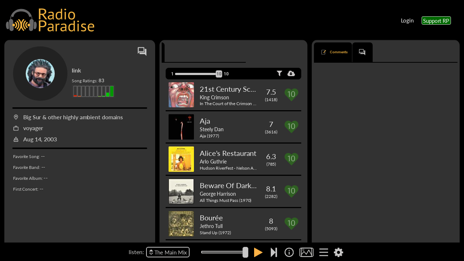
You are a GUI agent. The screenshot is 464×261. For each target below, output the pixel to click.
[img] (289, 252)
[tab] (182, 52)
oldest (388, 73)
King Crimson (214, 97)
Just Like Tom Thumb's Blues (349, 225)
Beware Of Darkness (232, 185)
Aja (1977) (209, 136)
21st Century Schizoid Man (242, 89)
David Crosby (356, 151)
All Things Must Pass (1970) (225, 200)
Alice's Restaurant (228, 153)
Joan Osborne (388, 102)
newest (366, 73)
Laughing (330, 151)
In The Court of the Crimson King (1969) (237, 103)
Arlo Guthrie (213, 161)
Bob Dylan (390, 225)
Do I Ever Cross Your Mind (346, 102)
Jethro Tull (211, 225)
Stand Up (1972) (215, 232)
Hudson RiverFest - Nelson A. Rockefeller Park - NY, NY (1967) (258, 168)
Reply (445, 134)
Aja (205, 121)
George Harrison (218, 193)
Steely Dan (212, 129)
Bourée (211, 217)
